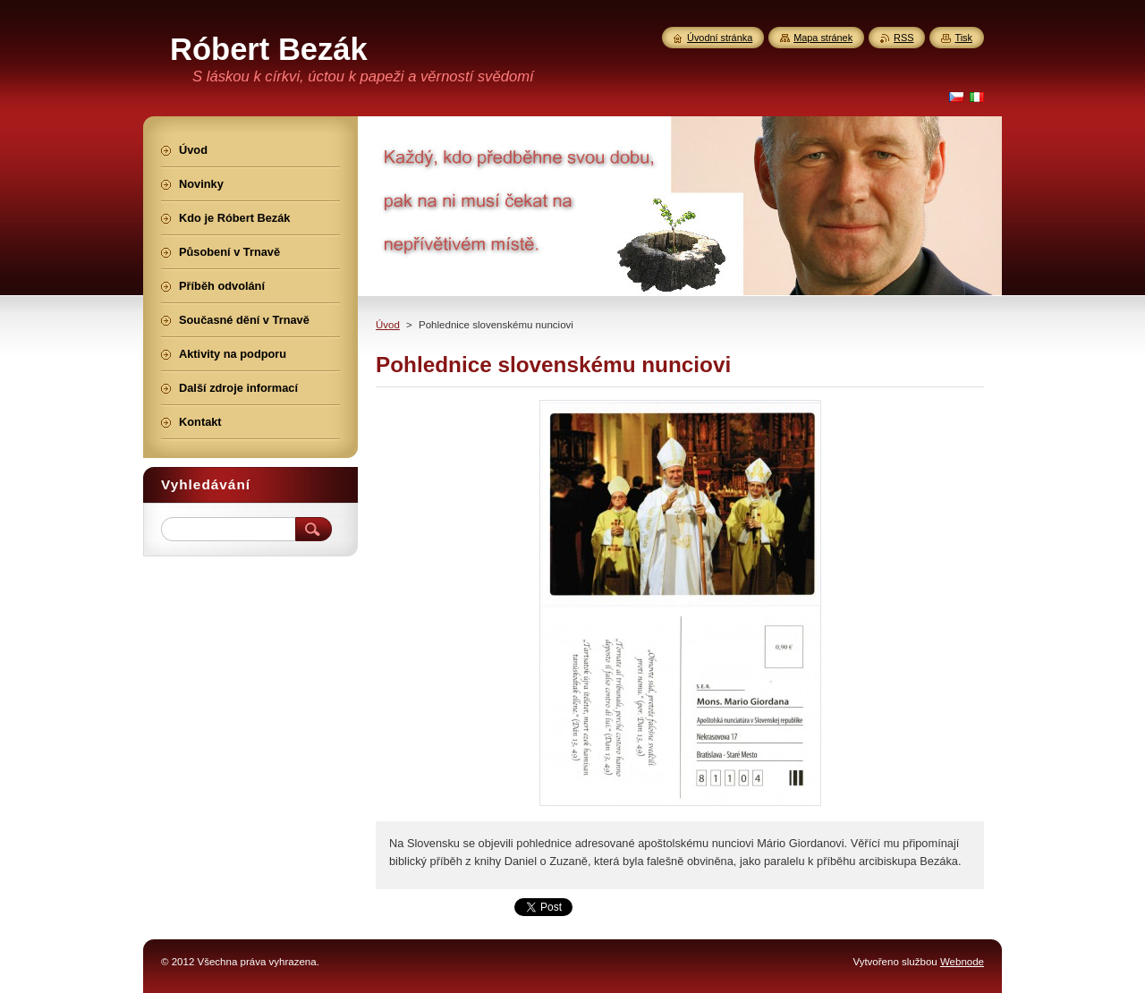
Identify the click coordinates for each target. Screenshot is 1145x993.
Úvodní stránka (719, 37)
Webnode (962, 961)
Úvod (388, 324)
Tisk (963, 37)
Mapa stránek (822, 37)
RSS (903, 37)
